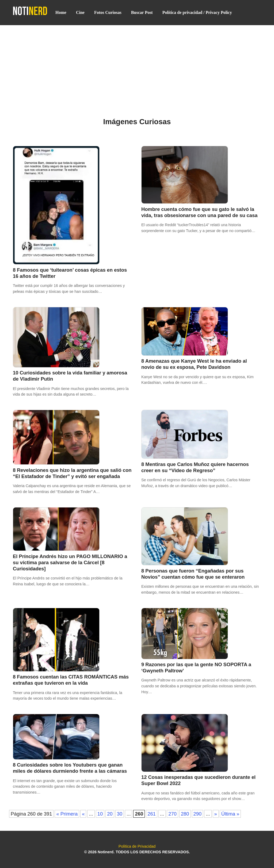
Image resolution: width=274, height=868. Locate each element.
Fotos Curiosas (107, 12)
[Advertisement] (137, 64)
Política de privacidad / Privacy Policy (197, 12)
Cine (80, 12)
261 (151, 814)
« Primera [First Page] (67, 814)
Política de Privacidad (137, 846)
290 (197, 814)
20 (109, 814)
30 (119, 814)
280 (185, 814)
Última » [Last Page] (230, 814)
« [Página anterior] (83, 814)
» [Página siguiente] (215, 814)
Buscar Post (142, 12)
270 (172, 814)
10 (100, 814)
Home (60, 12)
